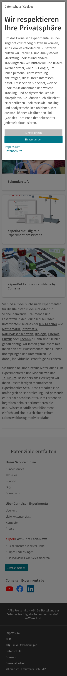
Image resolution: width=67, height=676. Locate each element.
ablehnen (42, 108)
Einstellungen (33, 132)
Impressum (12, 147)
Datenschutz (13, 151)
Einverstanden (33, 139)
